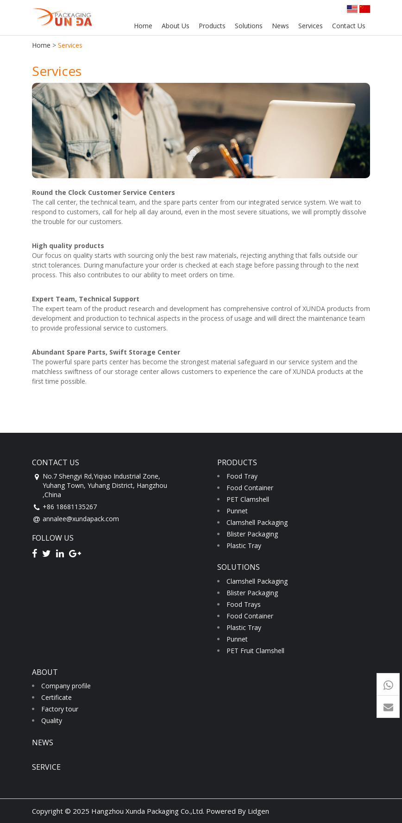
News (280, 25)
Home (143, 25)
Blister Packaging (252, 534)
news (42, 742)
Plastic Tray (243, 545)
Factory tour (59, 709)
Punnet (237, 510)
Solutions (249, 25)
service (46, 767)
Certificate (56, 697)
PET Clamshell (247, 499)
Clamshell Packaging (257, 522)
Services (310, 25)
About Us (175, 25)
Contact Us (348, 25)
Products (212, 25)
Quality (51, 720)
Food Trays (243, 604)
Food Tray (242, 476)
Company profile (66, 685)
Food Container (249, 487)
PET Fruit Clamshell (255, 650)
